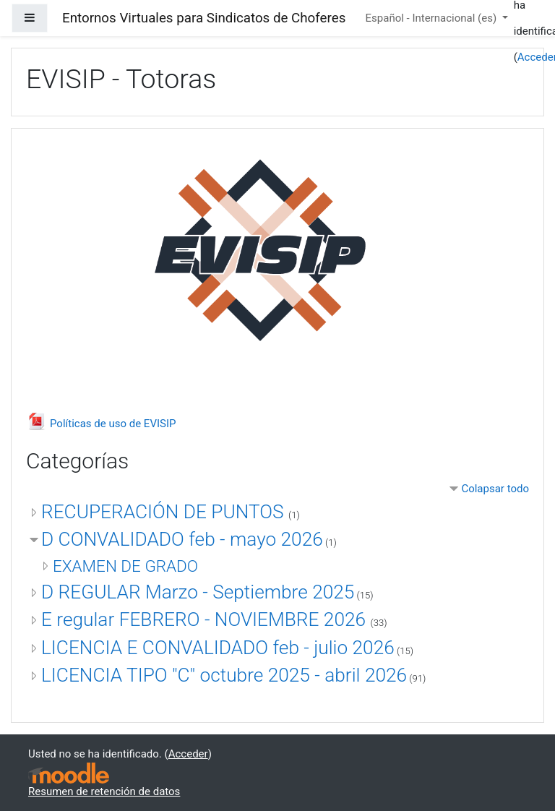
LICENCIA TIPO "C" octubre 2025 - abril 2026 (224, 675)
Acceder (188, 753)
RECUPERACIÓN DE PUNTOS (164, 512)
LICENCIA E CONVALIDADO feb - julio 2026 (218, 647)
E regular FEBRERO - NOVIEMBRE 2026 (205, 619)
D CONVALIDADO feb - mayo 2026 (182, 539)
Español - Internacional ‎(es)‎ (432, 18)
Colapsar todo (495, 488)
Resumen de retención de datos (104, 791)
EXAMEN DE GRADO (125, 566)
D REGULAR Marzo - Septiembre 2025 (197, 592)
